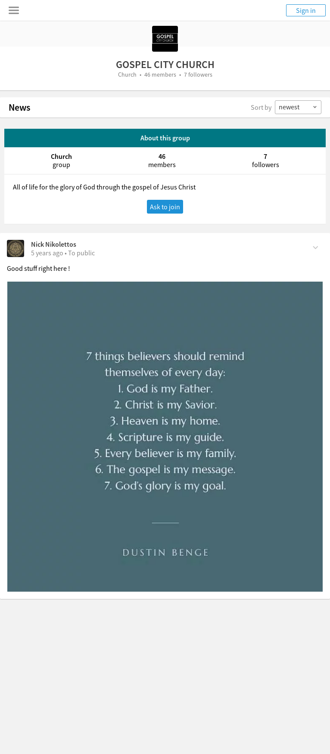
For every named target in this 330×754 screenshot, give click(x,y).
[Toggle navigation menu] (14, 10)
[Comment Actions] (315, 247)
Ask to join (165, 206)
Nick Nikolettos (53, 244)
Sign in (306, 10)
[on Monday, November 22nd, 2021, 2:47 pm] (47, 252)
